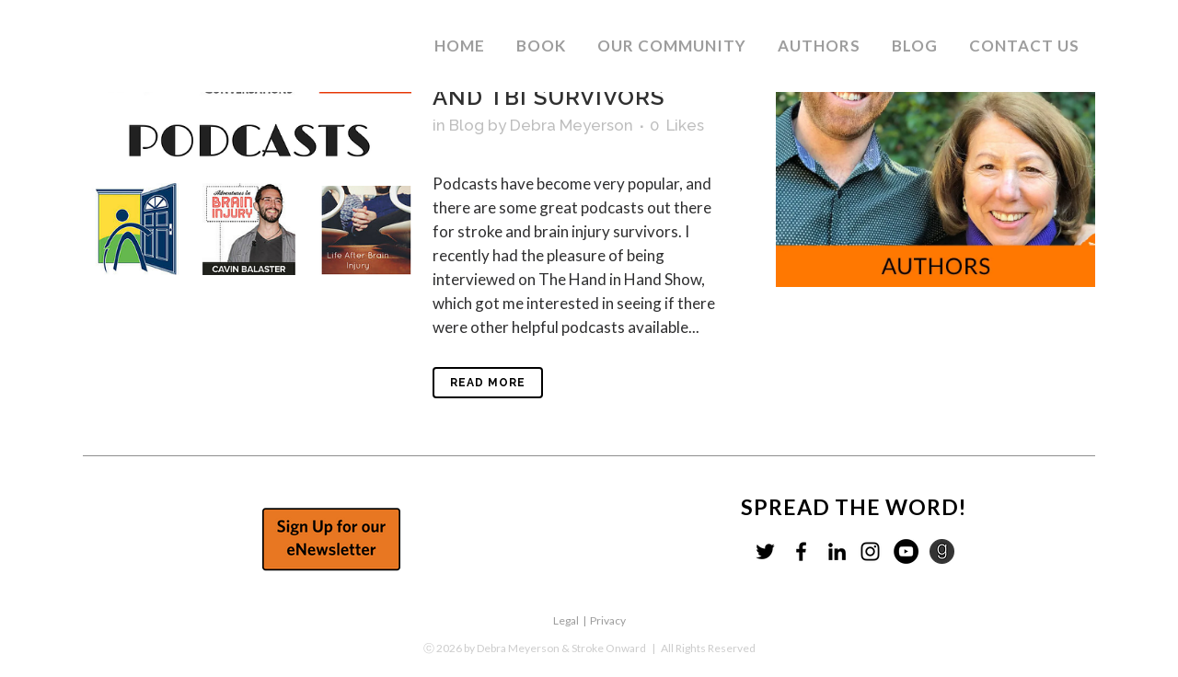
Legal (566, 620)
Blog (466, 125)
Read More (487, 382)
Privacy (608, 620)
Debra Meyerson (571, 125)
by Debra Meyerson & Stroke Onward (555, 648)
